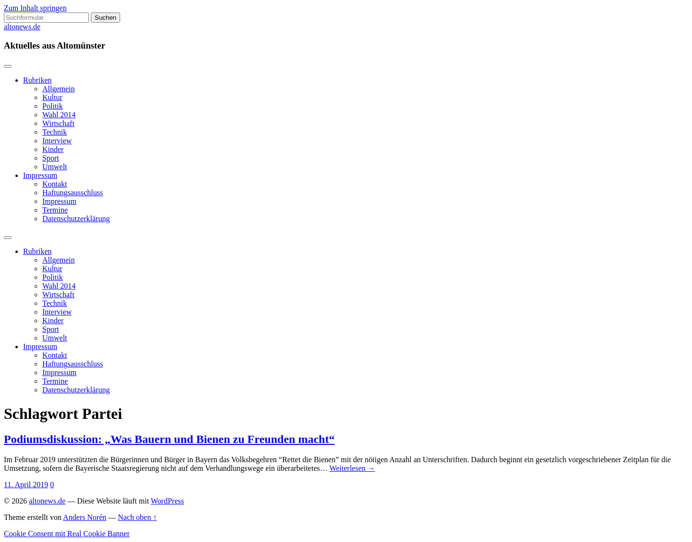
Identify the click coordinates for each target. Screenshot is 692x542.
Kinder (52, 149)
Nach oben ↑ (137, 517)
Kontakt (54, 184)
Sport (50, 158)
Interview (57, 141)
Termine (55, 210)
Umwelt (54, 167)
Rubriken (37, 80)
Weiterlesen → (352, 468)
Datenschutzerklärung (76, 218)
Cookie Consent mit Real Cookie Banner (67, 533)
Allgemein (58, 89)
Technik (54, 132)
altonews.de (22, 27)
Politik (52, 106)
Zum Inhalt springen (35, 8)
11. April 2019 (26, 484)
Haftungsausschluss (72, 193)
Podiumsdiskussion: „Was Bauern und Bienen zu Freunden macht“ (169, 439)
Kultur (52, 97)
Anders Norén (84, 517)
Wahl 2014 (58, 115)
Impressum (40, 175)
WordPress (167, 501)
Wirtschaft (58, 123)
